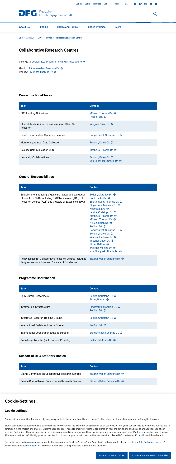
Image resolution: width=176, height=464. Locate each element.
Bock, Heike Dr (100, 198)
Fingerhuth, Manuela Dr (105, 205)
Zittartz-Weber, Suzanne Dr (46, 68)
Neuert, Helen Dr (101, 223)
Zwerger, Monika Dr (103, 247)
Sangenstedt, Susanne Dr (106, 135)
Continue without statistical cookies (150, 455)
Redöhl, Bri (98, 116)
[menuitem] (26, 27)
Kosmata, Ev (99, 208)
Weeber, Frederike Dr (103, 237)
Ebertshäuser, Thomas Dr (106, 201)
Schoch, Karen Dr (102, 142)
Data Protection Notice (152, 442)
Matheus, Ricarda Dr (103, 149)
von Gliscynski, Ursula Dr (106, 160)
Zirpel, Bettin (99, 244)
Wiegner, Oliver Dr (102, 124)
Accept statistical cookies (111, 455)
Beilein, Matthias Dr (103, 194)
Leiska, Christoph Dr (103, 212)
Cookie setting (30, 445)
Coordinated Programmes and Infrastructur (59, 61)
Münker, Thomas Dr (43, 71)
